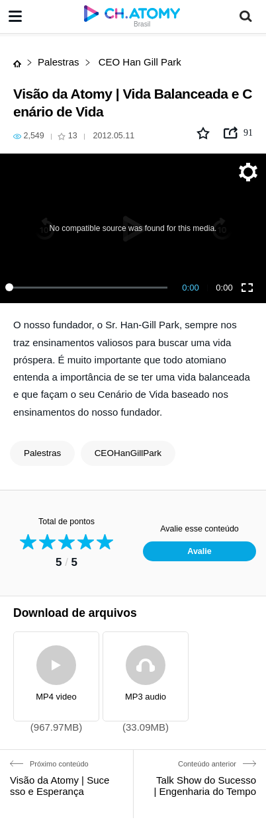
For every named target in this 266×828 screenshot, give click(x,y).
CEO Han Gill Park (138, 62)
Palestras (58, 62)
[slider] (88, 287)
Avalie (199, 551)
